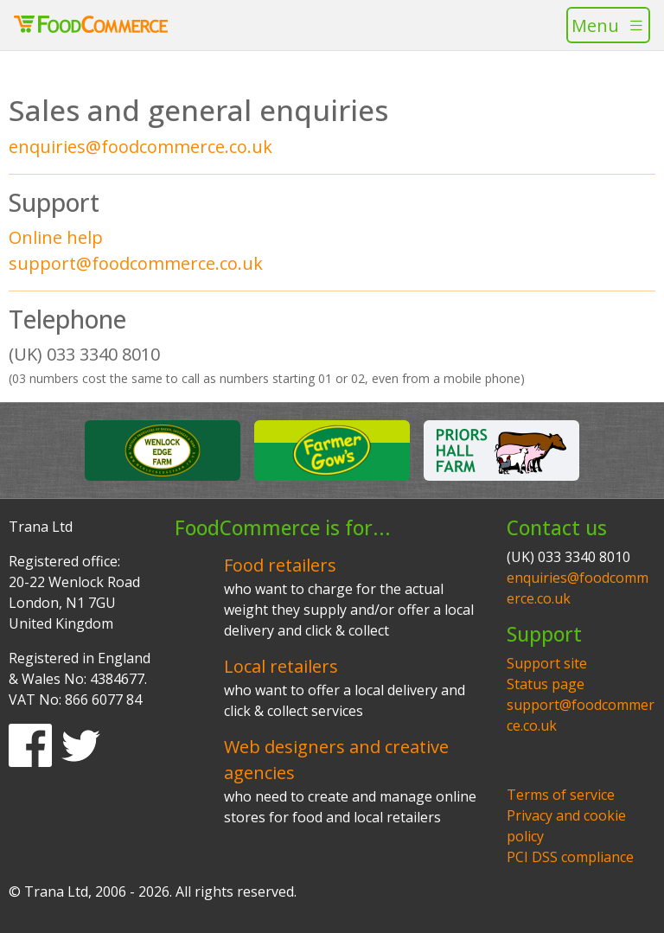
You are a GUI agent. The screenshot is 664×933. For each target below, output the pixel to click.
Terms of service (561, 794)
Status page (545, 683)
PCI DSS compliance (570, 856)
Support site (547, 663)
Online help (56, 237)
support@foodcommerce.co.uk (136, 263)
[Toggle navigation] (608, 25)
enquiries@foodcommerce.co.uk (140, 146)
